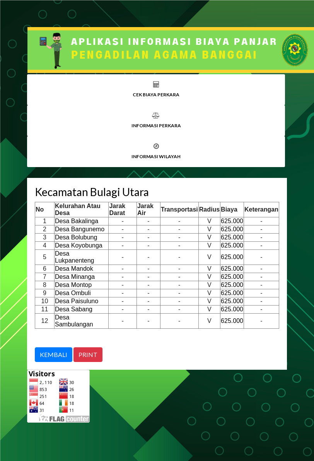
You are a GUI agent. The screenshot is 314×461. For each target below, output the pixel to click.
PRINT (87, 354)
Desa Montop (73, 285)
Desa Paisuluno (76, 301)
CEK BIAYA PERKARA (156, 94)
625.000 (232, 221)
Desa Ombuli (72, 293)
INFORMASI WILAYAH (156, 156)
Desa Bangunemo (79, 229)
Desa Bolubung (76, 237)
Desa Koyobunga (78, 245)
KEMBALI (53, 354)
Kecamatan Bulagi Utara (92, 191)
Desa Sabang (73, 309)
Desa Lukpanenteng (74, 257)
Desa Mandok (74, 268)
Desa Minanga (75, 276)
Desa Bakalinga (76, 221)
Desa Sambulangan (74, 321)
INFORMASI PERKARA (156, 125)
